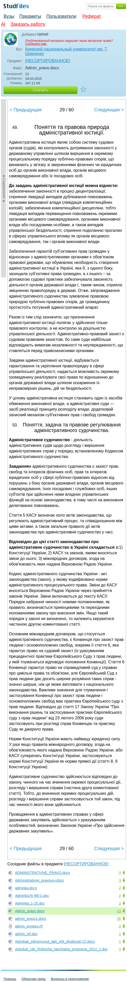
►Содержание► (4, 188)
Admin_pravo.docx (30, 911)
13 (119, 911)
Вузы (9, 16)
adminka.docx (26, 888)
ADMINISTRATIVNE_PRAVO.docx (42, 873)
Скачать (40, 90)
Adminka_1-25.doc (30, 903)
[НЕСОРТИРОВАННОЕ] (47, 61)
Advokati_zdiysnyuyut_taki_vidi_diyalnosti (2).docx (55, 941)
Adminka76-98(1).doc (32, 896)
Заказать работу (27, 24)
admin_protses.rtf (29, 926)
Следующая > (109, 109)
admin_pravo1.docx (30, 919)
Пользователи (61, 16)
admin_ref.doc (26, 934)
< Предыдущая (26, 109)
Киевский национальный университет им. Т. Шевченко (66, 51)
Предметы (30, 16)
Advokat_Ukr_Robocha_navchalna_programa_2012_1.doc (61, 949)
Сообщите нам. (36, 43)
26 (119, 919)
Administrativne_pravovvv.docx (39, 880)
